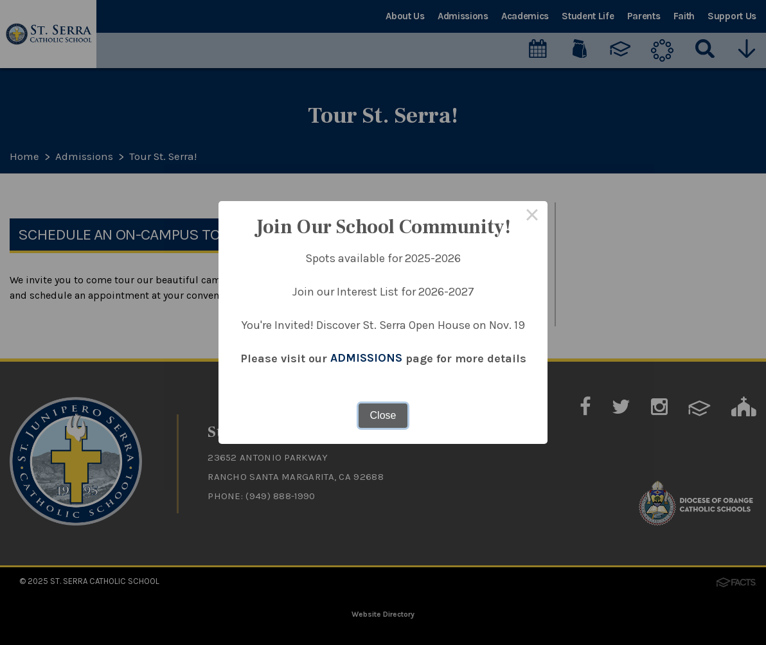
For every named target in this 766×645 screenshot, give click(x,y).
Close (383, 415)
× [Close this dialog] (532, 216)
